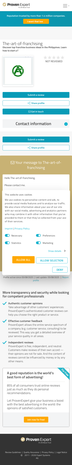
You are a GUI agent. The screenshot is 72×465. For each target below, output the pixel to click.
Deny (60, 270)
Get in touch (36, 111)
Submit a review (36, 94)
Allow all (23, 260)
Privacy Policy (22, 228)
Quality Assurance (31, 452)
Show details (54, 251)
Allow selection (51, 260)
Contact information (42, 123)
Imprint (9, 228)
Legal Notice (61, 452)
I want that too (35, 21)
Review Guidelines (13, 452)
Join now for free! (36, 419)
